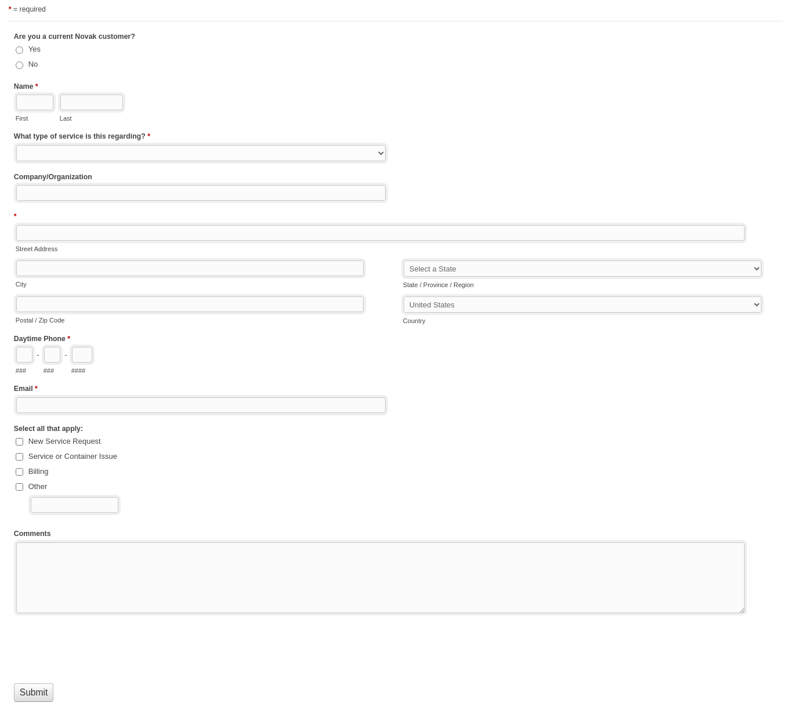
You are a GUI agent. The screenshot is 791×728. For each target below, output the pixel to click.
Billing (38, 471)
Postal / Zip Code (40, 320)
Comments (32, 534)
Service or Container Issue (72, 456)
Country (414, 320)
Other (38, 486)
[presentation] (102, 646)
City (21, 284)
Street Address (36, 248)
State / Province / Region (438, 284)
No (33, 64)
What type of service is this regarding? (82, 137)
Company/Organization (53, 177)
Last (66, 118)
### (21, 370)
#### (78, 370)
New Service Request (64, 441)
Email (26, 390)
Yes (34, 49)
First (22, 118)
